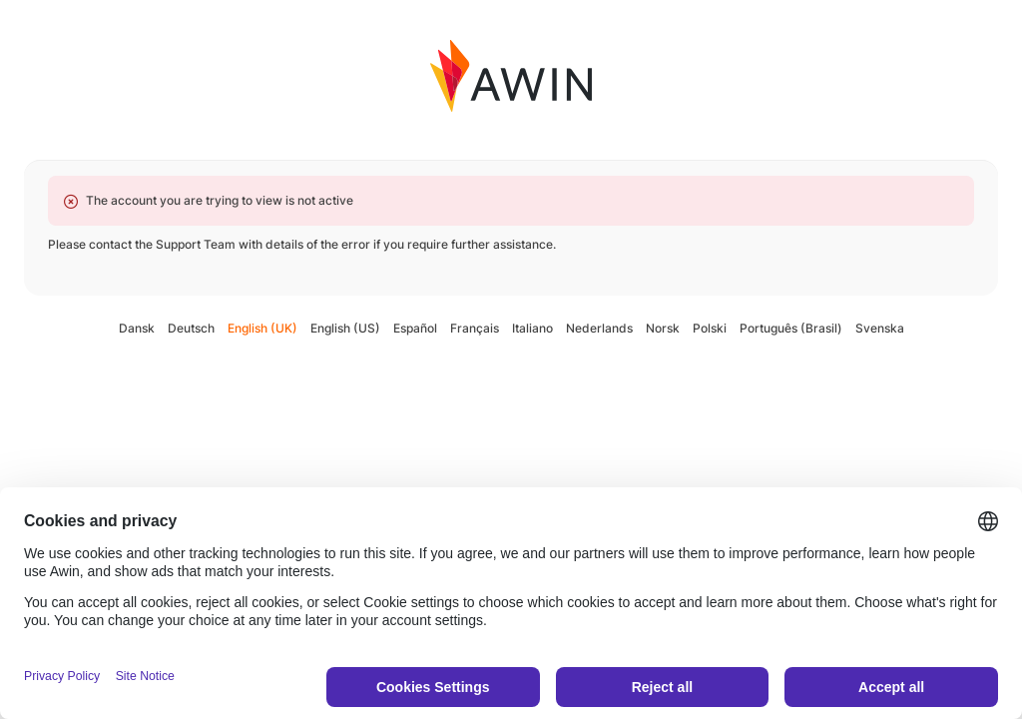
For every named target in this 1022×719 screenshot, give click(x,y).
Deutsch (191, 328)
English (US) (345, 328)
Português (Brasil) (791, 328)
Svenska (879, 328)
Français (474, 328)
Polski (710, 328)
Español (415, 328)
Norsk (663, 328)
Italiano (532, 328)
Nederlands (599, 328)
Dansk (137, 328)
